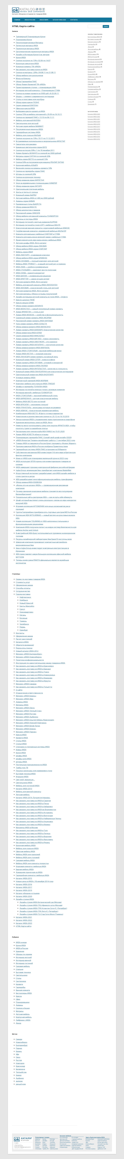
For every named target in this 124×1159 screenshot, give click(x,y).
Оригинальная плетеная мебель (30, 189)
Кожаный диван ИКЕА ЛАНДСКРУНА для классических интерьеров (44, 371)
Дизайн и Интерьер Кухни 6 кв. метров (32, 54)
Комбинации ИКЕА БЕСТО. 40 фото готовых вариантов (39, 413)
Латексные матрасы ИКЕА (27, 45)
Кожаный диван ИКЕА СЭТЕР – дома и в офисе (35, 359)
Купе (44, 1142)
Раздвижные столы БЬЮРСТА (28, 204)
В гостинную (64, 1137)
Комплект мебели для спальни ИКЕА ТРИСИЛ (35, 383)
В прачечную (76, 1147)
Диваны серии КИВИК (25, 201)
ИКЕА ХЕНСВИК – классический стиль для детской (37, 288)
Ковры (44, 1144)
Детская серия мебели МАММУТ (29, 126)
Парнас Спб (101, 1147)
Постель (45, 1147)
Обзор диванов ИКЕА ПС (26, 207)
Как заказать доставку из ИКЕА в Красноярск (35, 666)
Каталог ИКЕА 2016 (24, 884)
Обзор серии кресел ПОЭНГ (27, 102)
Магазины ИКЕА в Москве (27, 827)
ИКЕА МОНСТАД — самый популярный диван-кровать (39, 309)
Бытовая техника (23, 972)
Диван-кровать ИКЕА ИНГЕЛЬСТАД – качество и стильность (42, 368)
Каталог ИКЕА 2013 (24, 788)
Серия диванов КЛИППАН (27, 105)
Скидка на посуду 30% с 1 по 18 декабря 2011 (35, 150)
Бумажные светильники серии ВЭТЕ (31, 147)
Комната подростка (75, 1141)
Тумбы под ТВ (22, 767)
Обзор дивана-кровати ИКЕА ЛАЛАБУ (32, 365)
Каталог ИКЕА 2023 (59, 20)
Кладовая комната (77, 1144)
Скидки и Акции (23, 1008)
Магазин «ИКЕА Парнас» (26, 732)
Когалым (23, 618)
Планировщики (22, 1002)
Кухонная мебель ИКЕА (26, 845)
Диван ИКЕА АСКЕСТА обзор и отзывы (32, 434)
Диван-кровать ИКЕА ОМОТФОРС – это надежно (36, 341)
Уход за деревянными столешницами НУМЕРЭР (36, 183)
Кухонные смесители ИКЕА (27, 63)
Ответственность (18, 1145)
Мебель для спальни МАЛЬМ (28, 135)
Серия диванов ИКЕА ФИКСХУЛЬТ (30, 335)
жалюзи (19, 1081)
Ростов (19, 1060)
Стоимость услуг (23, 582)
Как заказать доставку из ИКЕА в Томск (32, 672)
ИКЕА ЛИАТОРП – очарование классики (33, 255)
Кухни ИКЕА (21, 57)
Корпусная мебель (24, 1017)
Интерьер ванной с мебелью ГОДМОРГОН (34, 392)
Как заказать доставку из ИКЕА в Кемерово (34, 678)
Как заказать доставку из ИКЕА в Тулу (32, 830)
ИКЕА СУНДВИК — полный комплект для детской (37, 261)
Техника (52, 1142)
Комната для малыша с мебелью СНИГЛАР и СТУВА (38, 234)
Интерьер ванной (23, 960)
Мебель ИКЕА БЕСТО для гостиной (30, 401)
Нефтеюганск (25, 597)
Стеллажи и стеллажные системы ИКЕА (33, 747)
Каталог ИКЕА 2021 (24, 917)
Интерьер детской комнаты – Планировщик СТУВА (38, 90)
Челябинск (24, 624)
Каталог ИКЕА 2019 (24, 890)
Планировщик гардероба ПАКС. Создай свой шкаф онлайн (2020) (44, 437)
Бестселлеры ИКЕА (24, 993)
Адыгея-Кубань (102, 1141)
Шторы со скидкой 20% (26, 174)
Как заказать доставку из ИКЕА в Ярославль (34, 839)
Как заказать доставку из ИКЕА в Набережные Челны (38, 818)
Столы (18, 978)
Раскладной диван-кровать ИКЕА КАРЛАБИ (34, 321)
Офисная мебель (65, 1145)
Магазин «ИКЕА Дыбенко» (27, 717)
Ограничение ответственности (29, 693)
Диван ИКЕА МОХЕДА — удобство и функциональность (39, 315)
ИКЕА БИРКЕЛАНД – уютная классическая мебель (37, 398)
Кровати (19, 984)
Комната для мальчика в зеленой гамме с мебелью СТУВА (41, 237)
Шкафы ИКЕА (21, 755)
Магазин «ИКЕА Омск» (25, 708)
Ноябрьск (24, 600)
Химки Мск (101, 1145)
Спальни (19, 969)
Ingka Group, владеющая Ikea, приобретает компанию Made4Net (43, 470)
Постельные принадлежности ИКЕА (31, 764)
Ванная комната (23, 990)
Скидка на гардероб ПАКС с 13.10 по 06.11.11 (35, 117)
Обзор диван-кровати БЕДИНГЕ (29, 306)
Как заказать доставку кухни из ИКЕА (31, 69)
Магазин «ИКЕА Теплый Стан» (29, 711)
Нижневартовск (26, 612)
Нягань (23, 615)
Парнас (19, 1048)
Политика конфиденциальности (30, 660)
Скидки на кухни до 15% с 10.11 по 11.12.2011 (35, 138)
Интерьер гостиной (24, 963)
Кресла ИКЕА (21, 734)
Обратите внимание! (25, 645)
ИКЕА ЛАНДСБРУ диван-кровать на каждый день (37, 356)
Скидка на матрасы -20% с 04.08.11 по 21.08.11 (36, 72)
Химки (18, 1075)
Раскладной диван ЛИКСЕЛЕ (28, 213)
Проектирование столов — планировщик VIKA (36, 87)
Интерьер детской (24, 957)
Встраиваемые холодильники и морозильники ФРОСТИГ (40, 141)
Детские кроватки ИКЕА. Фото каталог (32, 291)
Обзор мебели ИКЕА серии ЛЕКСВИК (31, 246)
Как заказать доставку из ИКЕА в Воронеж (33, 836)
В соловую (75, 1137)
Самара (19, 1039)
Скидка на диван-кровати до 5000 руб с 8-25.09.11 (37, 93)
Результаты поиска (24, 648)
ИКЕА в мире (44, 20)
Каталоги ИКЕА (22, 642)
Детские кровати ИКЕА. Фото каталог (32, 282)
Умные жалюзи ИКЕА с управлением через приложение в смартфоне (45, 419)
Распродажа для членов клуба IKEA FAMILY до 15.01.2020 (40, 431)
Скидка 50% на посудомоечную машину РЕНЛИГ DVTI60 (40, 162)
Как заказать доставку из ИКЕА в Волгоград (34, 815)
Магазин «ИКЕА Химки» (26, 729)
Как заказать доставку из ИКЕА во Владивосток (36, 809)
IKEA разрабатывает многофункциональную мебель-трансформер (44, 479)
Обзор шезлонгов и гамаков (28, 210)
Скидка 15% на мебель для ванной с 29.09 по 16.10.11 (39, 114)
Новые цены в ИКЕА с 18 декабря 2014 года (34, 881)
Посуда (52, 1141)
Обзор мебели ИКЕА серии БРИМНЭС (31, 258)
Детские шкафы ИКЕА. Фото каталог (31, 243)
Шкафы (45, 1141)
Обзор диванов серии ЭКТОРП (29, 186)
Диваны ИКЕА (22, 702)
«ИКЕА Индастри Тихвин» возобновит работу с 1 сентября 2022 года (45, 440)
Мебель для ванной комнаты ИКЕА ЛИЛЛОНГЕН (36, 285)
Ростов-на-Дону (90, 1149)
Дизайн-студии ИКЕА (25, 899)
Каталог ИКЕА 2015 (24, 878)
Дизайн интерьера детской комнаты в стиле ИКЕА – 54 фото (42, 297)
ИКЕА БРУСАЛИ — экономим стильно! (32, 404)
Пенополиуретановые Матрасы (29, 42)
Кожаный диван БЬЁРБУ (26, 195)
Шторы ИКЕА (21, 762)
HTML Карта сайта (23, 926)
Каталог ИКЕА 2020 (24, 896)
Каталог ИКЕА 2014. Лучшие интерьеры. (33, 797)
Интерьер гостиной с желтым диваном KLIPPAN (36, 222)
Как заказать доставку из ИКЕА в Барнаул (33, 669)
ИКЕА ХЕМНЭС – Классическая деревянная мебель (37, 410)
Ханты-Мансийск (27, 606)
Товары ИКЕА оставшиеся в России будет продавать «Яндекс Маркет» (46, 443)
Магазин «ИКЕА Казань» (26, 696)
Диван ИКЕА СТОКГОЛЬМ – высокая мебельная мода (38, 350)
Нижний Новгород (103, 1139)
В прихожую (63, 1147)
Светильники (21, 975)
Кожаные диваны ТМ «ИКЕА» (28, 66)
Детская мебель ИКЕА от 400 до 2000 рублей (35, 198)
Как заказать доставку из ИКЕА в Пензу (32, 803)
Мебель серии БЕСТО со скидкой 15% (32, 159)
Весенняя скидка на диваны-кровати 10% (34, 168)
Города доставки (23, 594)
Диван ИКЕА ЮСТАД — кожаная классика (33, 353)
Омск (18, 1057)
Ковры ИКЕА (21, 749)
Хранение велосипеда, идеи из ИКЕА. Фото (34, 422)
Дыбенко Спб (102, 1149)
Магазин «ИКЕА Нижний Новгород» (31, 723)
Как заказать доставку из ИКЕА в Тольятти (34, 687)
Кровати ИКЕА (22, 737)
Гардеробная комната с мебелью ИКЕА (32, 875)
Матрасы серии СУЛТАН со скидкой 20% (33, 156)
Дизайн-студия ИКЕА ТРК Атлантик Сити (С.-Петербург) (43, 908)
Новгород (20, 1063)
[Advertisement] (44, 1105)
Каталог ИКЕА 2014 (94, 134)
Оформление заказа (24, 585)
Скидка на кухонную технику (28, 177)
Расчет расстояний (24, 639)
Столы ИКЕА (21, 741)
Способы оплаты (23, 588)
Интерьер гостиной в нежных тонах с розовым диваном (40, 389)
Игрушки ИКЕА (22, 776)
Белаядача (20, 1069)
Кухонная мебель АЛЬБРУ (27, 165)
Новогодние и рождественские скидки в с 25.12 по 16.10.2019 (42, 416)
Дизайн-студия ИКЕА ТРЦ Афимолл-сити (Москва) (41, 905)
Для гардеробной (77, 1149)
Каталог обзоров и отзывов (27, 893)
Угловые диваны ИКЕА (25, 377)
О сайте (19, 690)
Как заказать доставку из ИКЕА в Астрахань (34, 812)
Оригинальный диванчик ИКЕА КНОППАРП (35, 374)
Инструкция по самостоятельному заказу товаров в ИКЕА (40, 663)
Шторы (45, 1145)
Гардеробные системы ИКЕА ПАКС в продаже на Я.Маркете (41, 449)
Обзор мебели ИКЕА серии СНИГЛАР (31, 249)
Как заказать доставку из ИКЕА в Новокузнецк (35, 675)
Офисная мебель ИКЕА (25, 851)
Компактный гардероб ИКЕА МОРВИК (32, 380)
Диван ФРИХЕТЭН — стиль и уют (30, 312)
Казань (19, 1051)
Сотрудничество (23, 591)
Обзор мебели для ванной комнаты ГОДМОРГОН (37, 216)
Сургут (22, 609)
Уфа (17, 1054)
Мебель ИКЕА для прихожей (28, 854)
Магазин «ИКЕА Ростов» (26, 714)
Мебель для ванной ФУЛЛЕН (28, 120)
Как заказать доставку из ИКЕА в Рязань (33, 842)
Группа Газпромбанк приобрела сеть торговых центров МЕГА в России (46, 512)
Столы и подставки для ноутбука (30, 99)
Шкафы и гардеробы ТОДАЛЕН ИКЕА (31, 386)
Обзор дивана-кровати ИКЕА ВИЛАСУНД (33, 327)
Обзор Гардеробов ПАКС (26, 81)
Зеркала (52, 1147)
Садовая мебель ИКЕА (25, 860)
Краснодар (20, 1066)
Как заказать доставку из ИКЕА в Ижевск (33, 824)
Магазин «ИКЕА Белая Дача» (28, 726)
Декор (18, 1023)
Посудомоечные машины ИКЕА (29, 129)
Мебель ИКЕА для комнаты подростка (32, 863)
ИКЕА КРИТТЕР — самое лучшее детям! (32, 279)
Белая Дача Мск (102, 1142)
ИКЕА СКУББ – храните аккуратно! (30, 273)
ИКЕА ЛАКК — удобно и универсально (32, 267)
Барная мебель (76, 1145)
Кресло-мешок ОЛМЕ (25, 303)
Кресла (19, 996)
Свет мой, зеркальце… (25, 779)
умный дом (21, 1084)
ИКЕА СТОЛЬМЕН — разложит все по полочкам (36, 270)
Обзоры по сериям (24, 954)
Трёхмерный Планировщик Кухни (30, 36)
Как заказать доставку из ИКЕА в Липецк (33, 833)
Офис (18, 999)
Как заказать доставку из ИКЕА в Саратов (33, 800)
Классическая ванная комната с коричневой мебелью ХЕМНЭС (43, 228)
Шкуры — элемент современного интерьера (35, 96)
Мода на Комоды (23, 78)
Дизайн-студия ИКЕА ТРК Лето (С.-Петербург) (39, 911)
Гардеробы (20, 987)
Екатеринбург (22, 1045)
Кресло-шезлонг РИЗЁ (25, 300)
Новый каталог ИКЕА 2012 (27, 651)
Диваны (19, 1005)
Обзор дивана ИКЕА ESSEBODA (29, 482)
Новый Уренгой (26, 603)
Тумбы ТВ (45, 1149)
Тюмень (23, 621)
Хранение (20, 951)
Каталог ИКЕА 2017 (24, 887)
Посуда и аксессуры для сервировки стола (34, 770)
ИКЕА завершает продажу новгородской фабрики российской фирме (45, 467)
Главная (17, 20)
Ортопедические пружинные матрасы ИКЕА (35, 51)
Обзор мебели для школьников (29, 75)
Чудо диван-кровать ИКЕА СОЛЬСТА (31, 324)
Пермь (22, 627)
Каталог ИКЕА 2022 (24, 920)
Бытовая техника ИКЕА (26, 773)
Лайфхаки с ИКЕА (23, 1020)
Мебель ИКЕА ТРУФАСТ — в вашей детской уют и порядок (41, 264)
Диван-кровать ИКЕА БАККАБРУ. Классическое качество (40, 330)
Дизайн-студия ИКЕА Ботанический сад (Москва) (40, 902)
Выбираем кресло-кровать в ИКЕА (30, 111)
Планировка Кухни (24, 39)
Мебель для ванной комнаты (28, 791)
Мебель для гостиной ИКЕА (27, 785)
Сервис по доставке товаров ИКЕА (30, 579)
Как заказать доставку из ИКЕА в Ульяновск (34, 821)
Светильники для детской (27, 123)
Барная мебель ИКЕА (25, 869)
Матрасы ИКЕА (22, 705)
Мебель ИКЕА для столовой (27, 857)
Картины (52, 1145)
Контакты (74, 20)
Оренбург (24, 630)
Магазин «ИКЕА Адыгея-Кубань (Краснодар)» (35, 720)
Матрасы (20, 1011)
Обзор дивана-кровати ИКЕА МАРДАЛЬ (33, 347)
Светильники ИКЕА (24, 782)
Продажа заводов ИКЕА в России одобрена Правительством (42, 446)
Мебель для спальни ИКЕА (27, 848)
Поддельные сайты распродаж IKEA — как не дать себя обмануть (44, 497)
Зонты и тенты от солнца (27, 192)
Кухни (44, 1139)
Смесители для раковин (26, 144)
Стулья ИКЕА (21, 744)
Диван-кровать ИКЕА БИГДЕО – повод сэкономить (37, 338)
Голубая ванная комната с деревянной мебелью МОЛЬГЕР (41, 231)
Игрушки (52, 1144)
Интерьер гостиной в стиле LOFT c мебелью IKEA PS (38, 225)
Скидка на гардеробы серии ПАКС (30, 171)
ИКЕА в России (30, 20)
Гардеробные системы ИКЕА (28, 132)
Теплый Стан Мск (103, 1144)
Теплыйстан (21, 1072)
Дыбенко (20, 1078)
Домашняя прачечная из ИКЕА (29, 872)
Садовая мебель (23, 966)
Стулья (37, 1147)
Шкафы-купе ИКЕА (23, 758)
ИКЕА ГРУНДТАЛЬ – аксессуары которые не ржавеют (38, 407)
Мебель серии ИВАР (24, 252)
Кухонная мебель (65, 1142)
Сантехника (21, 981)
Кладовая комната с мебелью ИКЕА (31, 866)
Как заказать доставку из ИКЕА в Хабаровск (34, 806)
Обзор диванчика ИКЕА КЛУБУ (29, 332)
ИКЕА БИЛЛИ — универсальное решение (33, 276)
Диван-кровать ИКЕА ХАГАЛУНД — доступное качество (39, 344)
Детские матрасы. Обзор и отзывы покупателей (36, 294)
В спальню (63, 1144)
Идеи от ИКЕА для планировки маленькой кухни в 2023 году (42, 458)
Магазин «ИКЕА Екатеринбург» (29, 654)
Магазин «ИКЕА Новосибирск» (29, 657)
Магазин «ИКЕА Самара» (26, 684)
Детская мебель (23, 794)
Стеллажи (38, 1149)
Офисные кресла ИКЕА (25, 108)
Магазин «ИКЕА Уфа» (24, 699)
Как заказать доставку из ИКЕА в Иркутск (33, 681)
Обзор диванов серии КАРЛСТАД (30, 180)
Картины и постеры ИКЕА (27, 219)
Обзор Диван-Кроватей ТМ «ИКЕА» (31, 84)
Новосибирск (21, 1042)
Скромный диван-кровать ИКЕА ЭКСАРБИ (33, 317)
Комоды (52, 1139)
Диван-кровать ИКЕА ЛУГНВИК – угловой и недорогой (39, 362)
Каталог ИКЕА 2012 (94, 139)
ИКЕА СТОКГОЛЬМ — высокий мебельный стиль (37, 395)
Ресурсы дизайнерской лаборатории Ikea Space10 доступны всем (44, 539)
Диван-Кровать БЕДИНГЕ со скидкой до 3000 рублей (38, 153)
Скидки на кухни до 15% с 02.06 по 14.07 (33, 60)
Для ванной (63, 1139)
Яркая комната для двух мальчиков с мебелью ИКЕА (38, 240)
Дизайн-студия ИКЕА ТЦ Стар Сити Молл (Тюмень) (41, 914)
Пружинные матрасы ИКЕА (27, 48)
